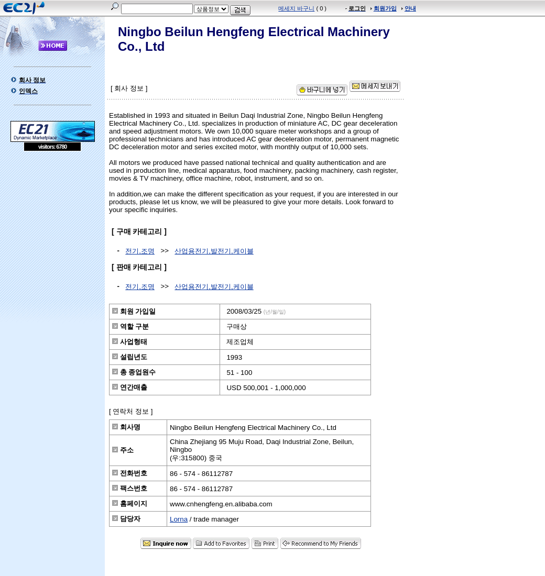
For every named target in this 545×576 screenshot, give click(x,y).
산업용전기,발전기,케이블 (214, 251)
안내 (410, 8)
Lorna (179, 519)
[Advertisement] (52, 227)
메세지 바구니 (296, 8)
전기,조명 (140, 251)
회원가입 (385, 8)
